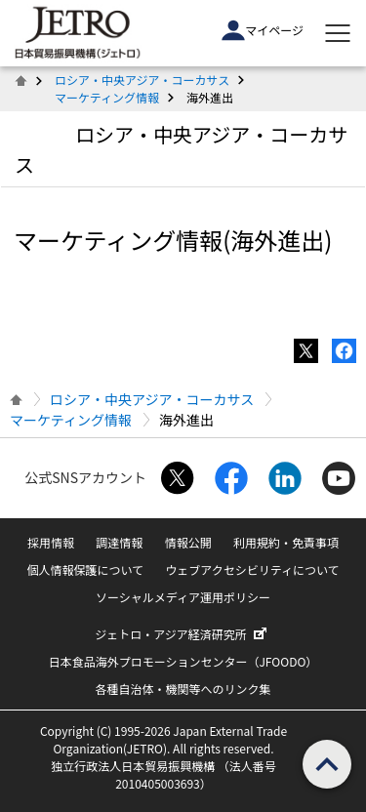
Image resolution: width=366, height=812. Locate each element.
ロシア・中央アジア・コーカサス (142, 79)
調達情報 (119, 542)
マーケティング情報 (107, 97)
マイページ (263, 30)
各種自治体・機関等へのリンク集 (182, 688)
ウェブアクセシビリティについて (252, 569)
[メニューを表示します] (337, 33)
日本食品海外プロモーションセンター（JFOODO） (183, 661)
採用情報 (50, 542)
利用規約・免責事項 (286, 542)
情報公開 (188, 542)
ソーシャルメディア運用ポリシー (183, 597)
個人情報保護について (84, 569)
